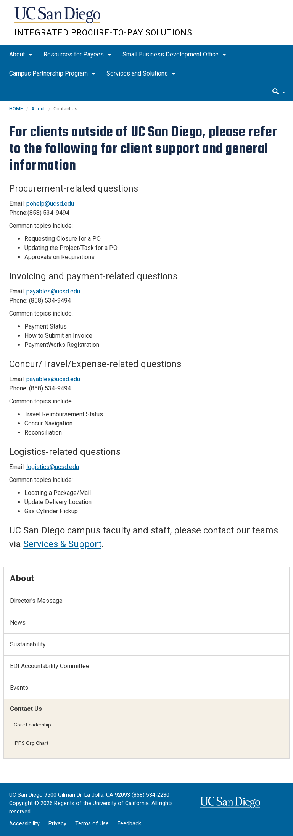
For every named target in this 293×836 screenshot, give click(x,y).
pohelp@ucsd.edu (50, 203)
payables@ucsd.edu (53, 291)
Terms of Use (92, 823)
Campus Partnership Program (52, 73)
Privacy (57, 823)
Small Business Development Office (174, 54)
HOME (16, 108)
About (20, 54)
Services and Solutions (140, 73)
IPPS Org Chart (31, 743)
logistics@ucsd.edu (52, 466)
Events (19, 687)
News (18, 622)
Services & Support (62, 544)
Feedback (129, 823)
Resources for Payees (77, 54)
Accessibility (24, 823)
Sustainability (28, 644)
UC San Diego (58, 18)
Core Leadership (32, 725)
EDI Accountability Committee (49, 666)
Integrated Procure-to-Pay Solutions (103, 32)
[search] (279, 92)
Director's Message (36, 600)
